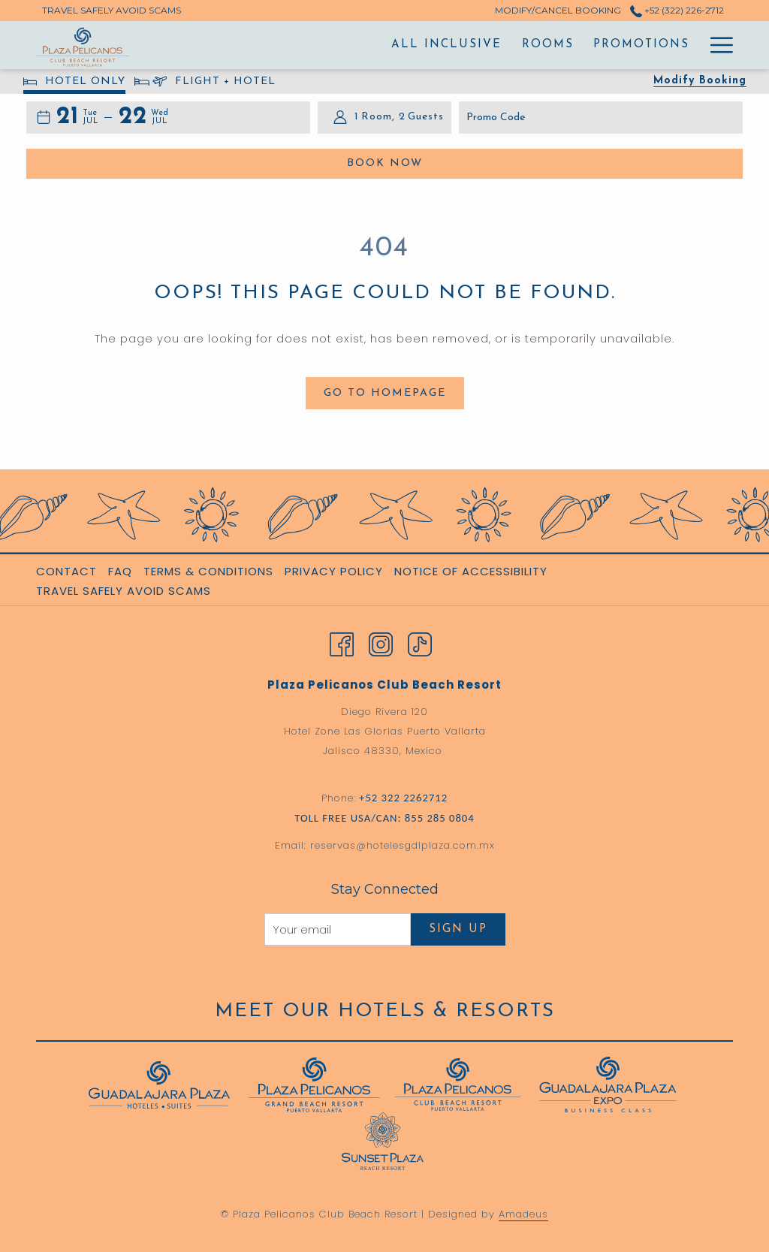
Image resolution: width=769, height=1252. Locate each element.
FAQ (120, 571)
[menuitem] (271, 45)
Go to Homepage (385, 393)
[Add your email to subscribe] (337, 929)
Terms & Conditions (208, 571)
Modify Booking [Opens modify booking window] (699, 80)
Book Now (457, 162)
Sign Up (458, 929)
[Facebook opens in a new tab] (342, 643)
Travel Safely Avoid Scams (123, 591)
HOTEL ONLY (74, 84)
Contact (66, 571)
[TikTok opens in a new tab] (420, 643)
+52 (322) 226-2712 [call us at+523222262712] (677, 10)
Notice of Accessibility (470, 571)
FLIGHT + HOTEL (205, 84)
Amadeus (523, 1214)
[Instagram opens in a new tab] (381, 643)
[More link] (716, 45)
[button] (77, 118)
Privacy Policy (334, 571)
